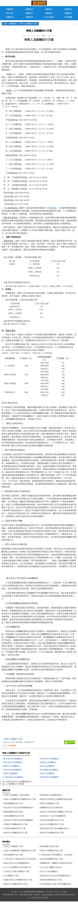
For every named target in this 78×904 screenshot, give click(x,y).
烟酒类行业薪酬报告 (11, 766)
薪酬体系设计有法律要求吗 (52, 808)
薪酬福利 (9, 17)
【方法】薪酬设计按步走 (52, 867)
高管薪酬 (68, 17)
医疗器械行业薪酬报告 (49, 770)
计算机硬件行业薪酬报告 (13, 777)
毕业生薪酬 (48, 17)
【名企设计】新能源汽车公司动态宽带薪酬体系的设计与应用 (29, 859)
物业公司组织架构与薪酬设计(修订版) (57, 812)
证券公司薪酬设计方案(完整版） (17, 795)
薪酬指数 (9, 9)
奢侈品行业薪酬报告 (48, 762)
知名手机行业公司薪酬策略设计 (19, 782)
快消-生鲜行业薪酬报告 (12, 759)
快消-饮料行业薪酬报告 (12, 762)
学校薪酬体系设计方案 (13, 803)
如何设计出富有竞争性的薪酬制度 (19, 820)
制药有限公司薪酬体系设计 (52, 795)
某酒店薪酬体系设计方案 (15, 828)
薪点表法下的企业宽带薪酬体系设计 (19, 808)
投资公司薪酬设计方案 (50, 803)
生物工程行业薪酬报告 (12, 770)
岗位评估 (9, 13)
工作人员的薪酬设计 (50, 871)
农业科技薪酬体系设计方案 (53, 820)
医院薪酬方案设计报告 (13, 812)
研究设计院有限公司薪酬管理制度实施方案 (58, 799)
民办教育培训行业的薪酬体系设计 (55, 828)
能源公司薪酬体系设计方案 (16, 824)
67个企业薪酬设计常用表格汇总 (18, 867)
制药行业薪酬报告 (47, 773)
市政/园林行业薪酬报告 (49, 777)
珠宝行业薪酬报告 (47, 766)
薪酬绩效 (29, 17)
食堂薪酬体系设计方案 (14, 816)
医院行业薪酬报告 (10, 773)
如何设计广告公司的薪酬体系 (54, 816)
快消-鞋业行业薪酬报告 (49, 759)
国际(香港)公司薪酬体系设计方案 (18, 880)
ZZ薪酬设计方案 (12, 876)
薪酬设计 (29, 13)
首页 (5, 24)
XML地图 (63, 892)
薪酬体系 (48, 9)
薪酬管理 (68, 9)
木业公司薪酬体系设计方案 (53, 824)
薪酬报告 (68, 13)
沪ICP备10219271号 (52, 892)
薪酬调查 (48, 13)
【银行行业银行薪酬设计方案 (17, 871)
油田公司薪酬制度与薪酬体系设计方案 (20, 799)
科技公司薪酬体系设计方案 (16, 833)
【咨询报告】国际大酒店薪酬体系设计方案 (59, 884)
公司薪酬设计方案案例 (15, 784)
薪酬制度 (29, 9)
